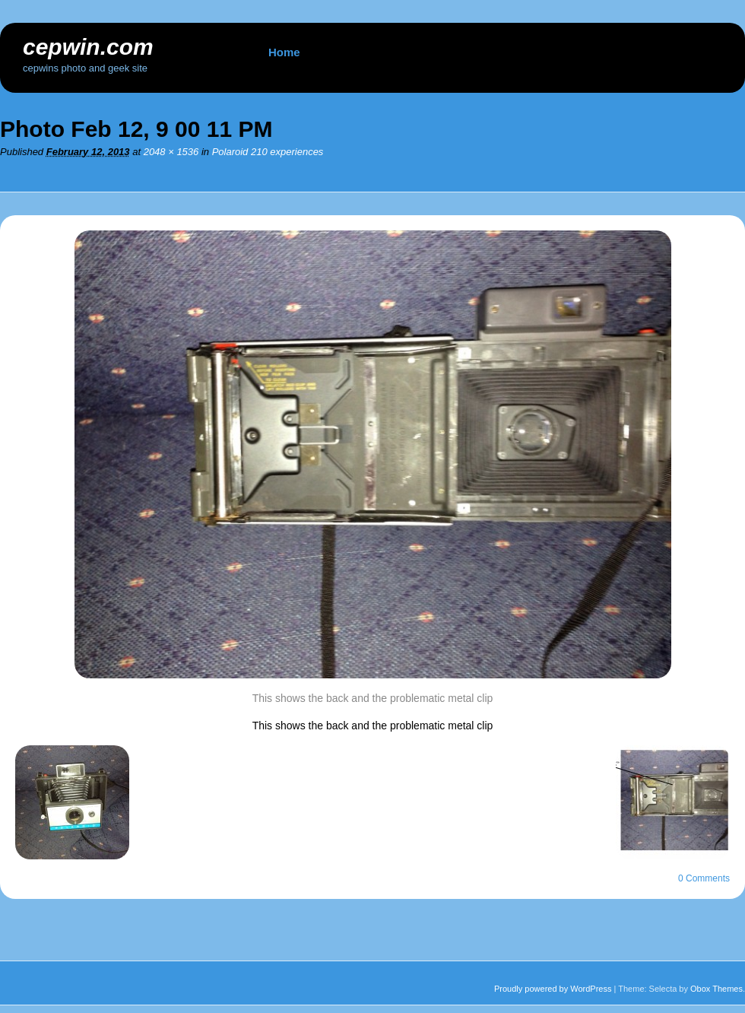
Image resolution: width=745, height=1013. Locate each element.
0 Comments (704, 878)
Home (284, 52)
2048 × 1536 (171, 151)
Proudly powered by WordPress (552, 988)
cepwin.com (88, 46)
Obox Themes (716, 988)
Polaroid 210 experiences (268, 151)
